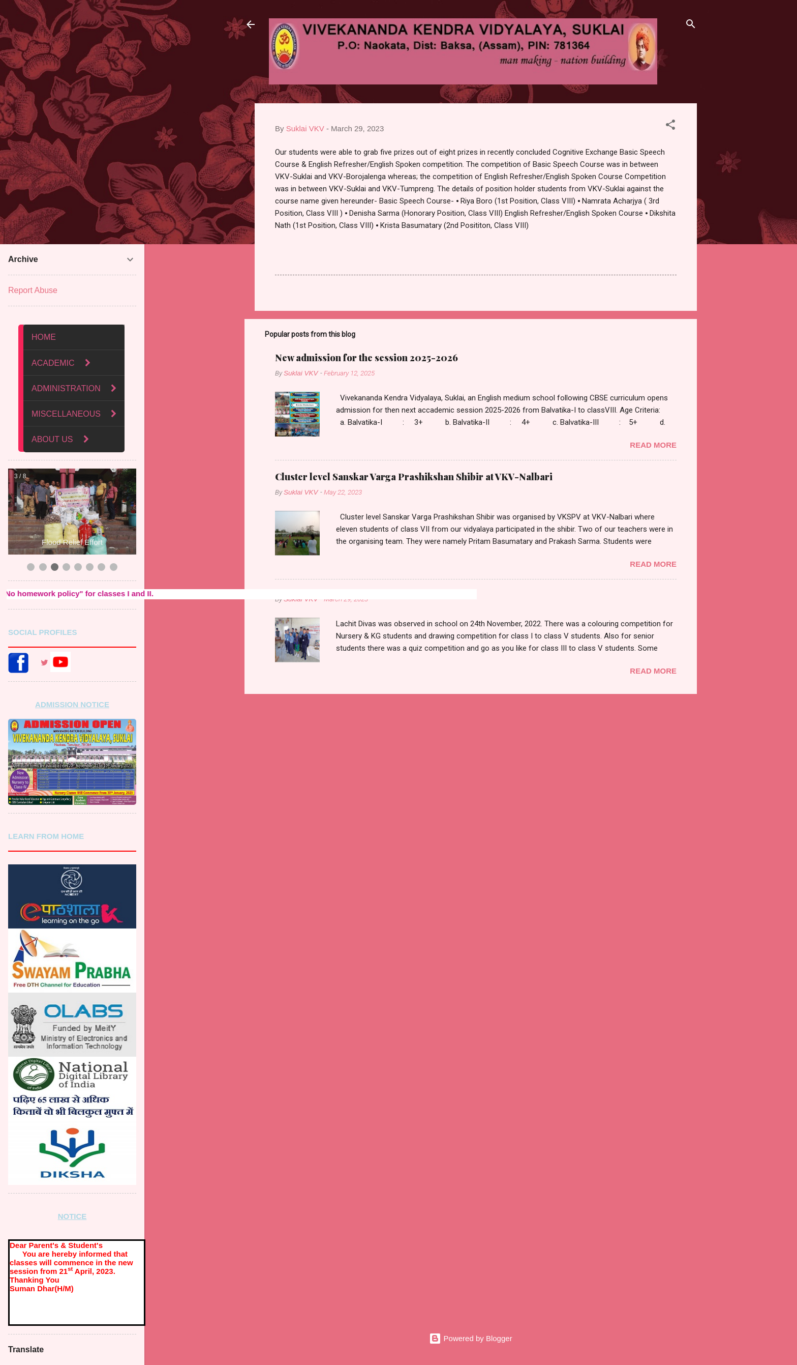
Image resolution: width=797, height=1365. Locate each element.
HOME (44, 337)
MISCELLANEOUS (66, 414)
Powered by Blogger (470, 1338)
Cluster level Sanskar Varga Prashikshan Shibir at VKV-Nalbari (414, 477)
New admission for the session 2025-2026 (366, 358)
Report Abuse (32, 290)
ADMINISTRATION (66, 388)
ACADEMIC (54, 363)
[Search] (691, 25)
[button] (670, 126)
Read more (653, 445)
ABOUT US (52, 439)
